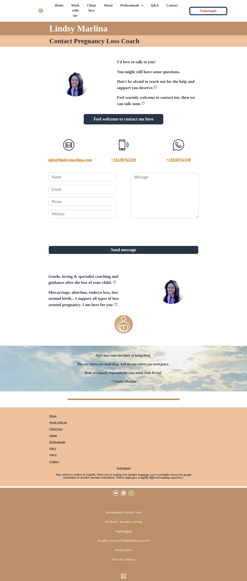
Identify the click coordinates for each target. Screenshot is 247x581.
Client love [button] (91, 8)
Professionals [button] (129, 5)
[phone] (82, 201)
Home (53, 416)
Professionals (57, 442)
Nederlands (124, 468)
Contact (54, 461)
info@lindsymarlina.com (70, 160)
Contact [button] (172, 5)
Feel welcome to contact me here (123, 119)
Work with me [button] (75, 10)
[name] (82, 177)
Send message (123, 249)
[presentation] (85, 231)
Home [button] (59, 5)
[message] (165, 195)
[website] (82, 214)
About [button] (108, 5)
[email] (82, 189)
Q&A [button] (155, 5)
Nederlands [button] (208, 11)
